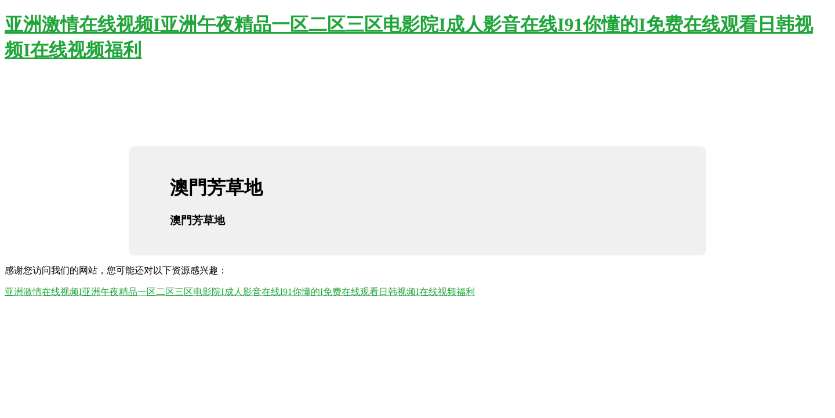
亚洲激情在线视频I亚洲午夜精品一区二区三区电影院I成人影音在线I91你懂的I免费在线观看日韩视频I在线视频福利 (240, 292)
